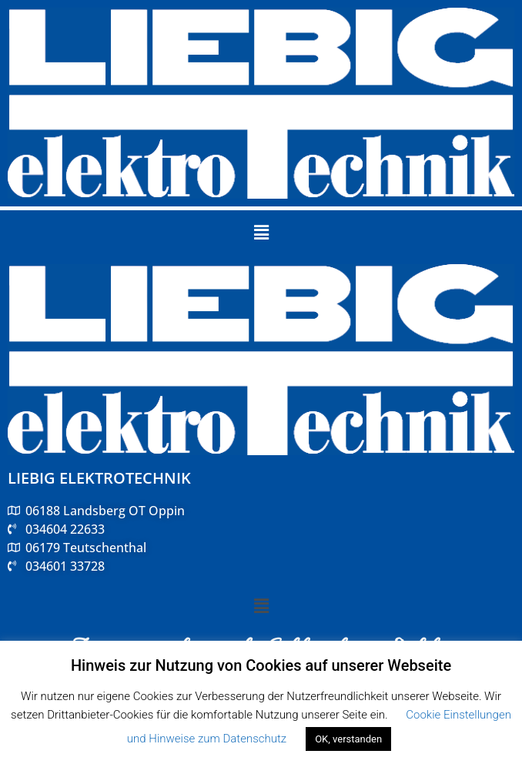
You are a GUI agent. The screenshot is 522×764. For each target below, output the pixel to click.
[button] (261, 232)
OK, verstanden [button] (348, 739)
